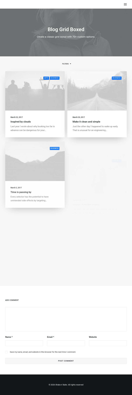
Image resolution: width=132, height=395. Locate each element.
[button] (35, 91)
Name (9, 337)
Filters (65, 64)
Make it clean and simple (86, 122)
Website (93, 337)
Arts (46, 78)
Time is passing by (21, 201)
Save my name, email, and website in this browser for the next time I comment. (43, 352)
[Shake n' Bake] (7, 4)
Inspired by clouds (21, 121)
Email (50, 337)
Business (55, 78)
